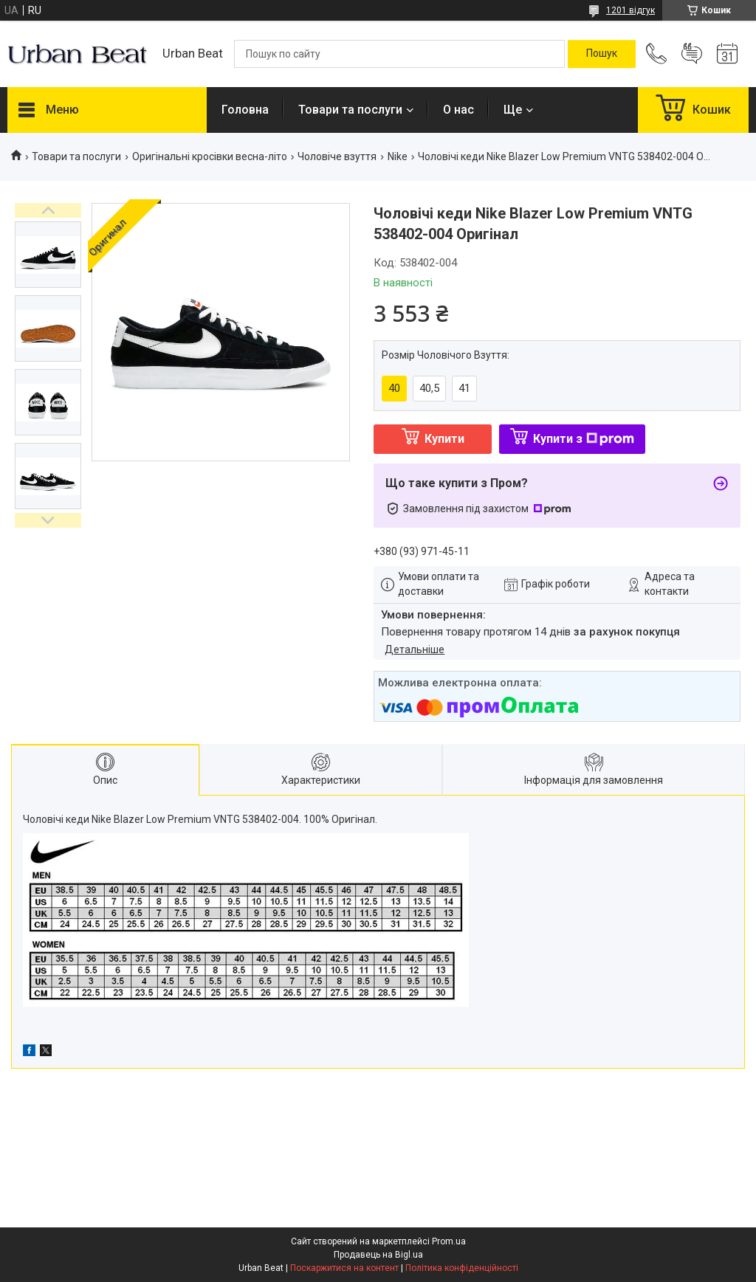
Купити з (583, 439)
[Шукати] (602, 54)
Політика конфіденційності (461, 1268)
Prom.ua (449, 1241)
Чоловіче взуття (337, 156)
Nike (398, 156)
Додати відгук (691, 54)
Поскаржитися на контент (344, 1268)
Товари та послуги (350, 110)
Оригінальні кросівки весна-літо (209, 156)
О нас (458, 110)
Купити (444, 439)
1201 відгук (630, 10)
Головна (245, 110)
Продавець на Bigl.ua (378, 1255)
